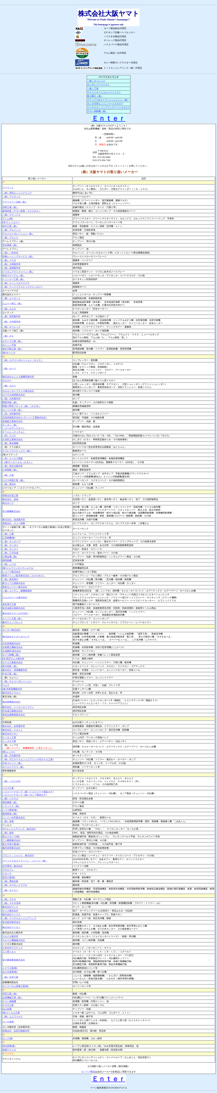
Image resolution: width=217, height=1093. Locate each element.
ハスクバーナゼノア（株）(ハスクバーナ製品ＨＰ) (28, 792)
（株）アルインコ (12, 230)
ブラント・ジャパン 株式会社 (18, 855)
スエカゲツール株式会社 (15, 597)
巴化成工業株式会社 (13, 711)
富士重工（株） (95, 96)
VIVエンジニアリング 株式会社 (19, 829)
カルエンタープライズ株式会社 (18, 391)
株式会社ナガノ (10, 733)
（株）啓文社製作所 (13, 466)
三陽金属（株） (10, 556)
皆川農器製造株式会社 (14, 960)
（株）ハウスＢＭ (12, 781)
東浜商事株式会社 (12, 702)
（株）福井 (8, 833)
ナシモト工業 (9, 737)
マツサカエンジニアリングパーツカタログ (108, 107)
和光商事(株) (9, 1046)
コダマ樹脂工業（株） (14, 480)
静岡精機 (7, 560)
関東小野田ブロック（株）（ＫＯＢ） (22, 406)
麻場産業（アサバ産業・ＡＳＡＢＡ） (22, 211)
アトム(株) (8, 218)
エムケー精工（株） (13, 303)
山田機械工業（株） (13, 997)
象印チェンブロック (13, 622)
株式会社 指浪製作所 (14, 519)
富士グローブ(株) (11, 836)
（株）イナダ (9, 260)
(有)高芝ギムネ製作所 (13, 658)
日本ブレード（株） (13, 763)
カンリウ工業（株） (13, 410)
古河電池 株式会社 (13, 866)
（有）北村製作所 (12, 414)
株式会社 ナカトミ (13, 730)
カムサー (7, 380)
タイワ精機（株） (12, 655)
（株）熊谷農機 (10, 443)
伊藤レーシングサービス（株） (18, 256)
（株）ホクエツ (10, 890)
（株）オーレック (96, 81)
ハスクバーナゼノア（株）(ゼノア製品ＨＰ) (25, 795)
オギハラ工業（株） (13, 341)
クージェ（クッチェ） (14, 432)
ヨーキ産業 (8, 1022)
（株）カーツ (9, 368)
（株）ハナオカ (10, 798)
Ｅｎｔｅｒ (108, 118)
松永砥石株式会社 (12, 922)
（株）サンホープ (12, 541)
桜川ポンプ (8, 503)
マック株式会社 (10, 910)
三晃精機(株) (9, 537)
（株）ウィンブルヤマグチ (16, 283)
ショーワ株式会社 (12, 572)
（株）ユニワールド (13, 1016)
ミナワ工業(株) (10, 968)
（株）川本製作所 (12, 398)
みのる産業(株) (10, 972)
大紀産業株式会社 (12, 643)
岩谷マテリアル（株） (14, 275)
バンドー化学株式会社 (14, 817)
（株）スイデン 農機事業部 (17, 591)
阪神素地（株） (10, 814)
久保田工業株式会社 (13, 439)
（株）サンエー (10, 549)
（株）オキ (8, 336)
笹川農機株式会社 (12, 511)
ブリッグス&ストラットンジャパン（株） (108, 100)
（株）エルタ (9, 309)
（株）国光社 (9, 484)
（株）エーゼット (12, 298)
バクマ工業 (8, 788)
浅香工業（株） (10, 207)
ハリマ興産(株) (10, 810)
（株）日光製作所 (12, 755)
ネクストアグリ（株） (14, 767)
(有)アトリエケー (11, 222)
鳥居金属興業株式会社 (14, 714)
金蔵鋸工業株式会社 (13, 421)
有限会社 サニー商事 (14, 523)
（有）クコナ (9, 435)
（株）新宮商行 (10, 579)
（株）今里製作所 (12, 264)
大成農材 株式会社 (12, 651)
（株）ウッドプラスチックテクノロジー (23, 287)
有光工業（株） (10, 226)
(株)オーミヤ (9, 352)
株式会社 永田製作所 (14, 726)
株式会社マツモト (12, 927)
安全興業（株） (10, 245)
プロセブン (8, 870)
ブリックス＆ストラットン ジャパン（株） (25, 861)
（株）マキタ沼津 (12, 903)
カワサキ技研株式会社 (14, 395)
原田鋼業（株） (10, 802)
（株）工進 (92, 88)
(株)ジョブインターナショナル (18, 568)
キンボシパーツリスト (98, 84)
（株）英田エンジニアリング (17, 193)
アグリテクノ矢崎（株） (15, 202)
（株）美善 (8, 821)
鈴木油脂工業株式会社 (14, 608)
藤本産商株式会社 (12, 848)
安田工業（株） (10, 994)
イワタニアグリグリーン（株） (18, 271)
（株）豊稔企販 (10, 881)
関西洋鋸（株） (10, 402)
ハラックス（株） (12, 806)
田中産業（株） (10, 666)
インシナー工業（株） (14, 279)
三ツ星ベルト (9, 951)
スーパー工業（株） (13, 618)
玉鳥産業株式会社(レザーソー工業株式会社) (25, 417)
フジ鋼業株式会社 (12, 840)
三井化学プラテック (13, 948)
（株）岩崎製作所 (12, 268)
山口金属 (7, 1009)
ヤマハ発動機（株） (97, 111)
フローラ (7, 873)
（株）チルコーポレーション (17, 681)
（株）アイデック (12, 196)
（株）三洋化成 (10, 553)
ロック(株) (8, 1038)
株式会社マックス (12, 914)
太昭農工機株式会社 (13, 647)
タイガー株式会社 (12, 630)
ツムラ (6, 685)
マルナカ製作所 (10, 936)
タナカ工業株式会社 (13, 662)
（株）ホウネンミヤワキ (15, 885)
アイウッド (8, 187)
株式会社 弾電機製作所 (15, 670)
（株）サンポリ (10, 545)
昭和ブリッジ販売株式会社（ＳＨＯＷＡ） (24, 575)
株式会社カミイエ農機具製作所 (18, 376)
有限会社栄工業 (10, 495)
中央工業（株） (10, 674)
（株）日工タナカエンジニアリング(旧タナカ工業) (28, 759)
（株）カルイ (9, 386)
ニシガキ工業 (9, 741)
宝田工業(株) (9, 877)
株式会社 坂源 (10, 499)
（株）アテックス (12, 215)
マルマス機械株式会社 (14, 940)
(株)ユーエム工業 (11, 1013)
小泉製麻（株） (10, 470)
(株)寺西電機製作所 (12, 689)
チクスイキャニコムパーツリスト (104, 92)
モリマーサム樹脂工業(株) (16, 986)
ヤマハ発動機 (9, 1001)
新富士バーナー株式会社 (15, 587)
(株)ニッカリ (9, 752)
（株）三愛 (8, 534)
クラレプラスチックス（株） (17, 451)
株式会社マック (10, 907)
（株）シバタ (9, 564)
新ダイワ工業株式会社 (14, 583)
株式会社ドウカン (12, 693)
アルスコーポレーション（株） (18, 234)
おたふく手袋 (9, 345)
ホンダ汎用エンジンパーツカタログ (105, 103)
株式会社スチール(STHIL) (15, 613)
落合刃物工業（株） (13, 349)
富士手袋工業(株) (11, 844)
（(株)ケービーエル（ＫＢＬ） (18, 462)
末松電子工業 (9, 604)
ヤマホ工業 (8, 1005)
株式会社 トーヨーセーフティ (18, 707)
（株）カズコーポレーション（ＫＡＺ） (23, 360)
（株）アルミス (10, 237)
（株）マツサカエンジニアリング (19, 918)
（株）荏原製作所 (12, 316)
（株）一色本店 (10, 253)
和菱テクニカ (9, 1050)
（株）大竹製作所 (12, 321)
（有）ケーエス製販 (13, 458)
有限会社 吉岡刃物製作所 (16, 1031)
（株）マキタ (9, 899)
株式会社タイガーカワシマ (16, 637)
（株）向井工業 (10, 977)
